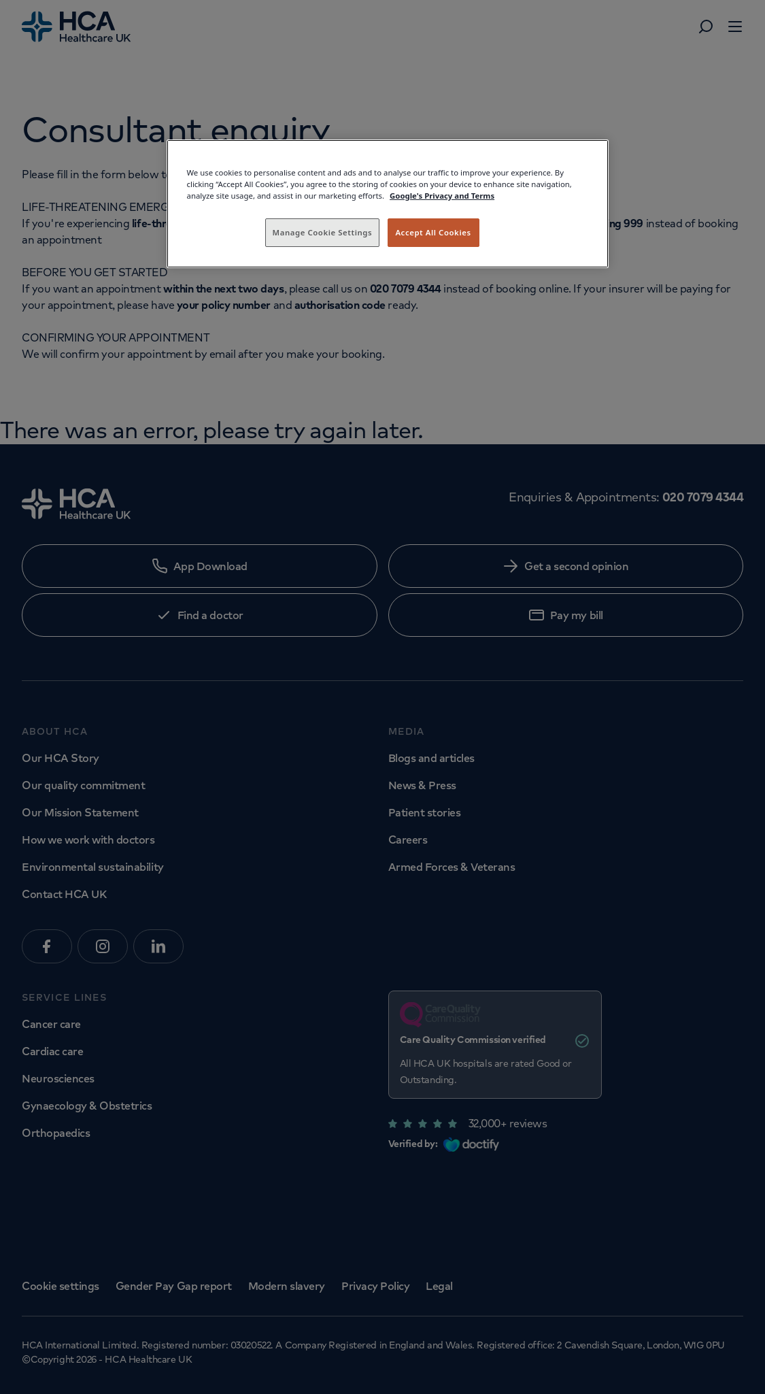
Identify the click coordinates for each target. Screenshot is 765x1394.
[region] (388, 203)
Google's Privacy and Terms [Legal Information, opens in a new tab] (442, 195)
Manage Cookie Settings (323, 232)
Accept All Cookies (433, 232)
